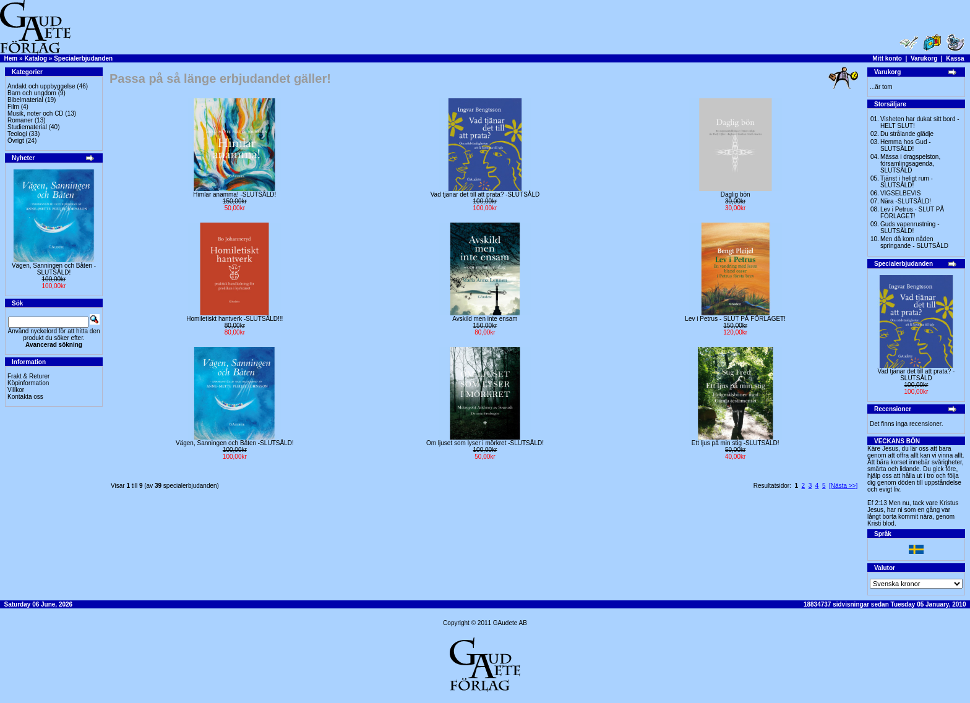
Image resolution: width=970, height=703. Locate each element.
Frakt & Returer (28, 376)
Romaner (20, 120)
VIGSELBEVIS (900, 193)
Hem (11, 58)
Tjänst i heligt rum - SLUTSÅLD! (906, 182)
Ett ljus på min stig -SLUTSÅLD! (735, 443)
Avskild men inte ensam (484, 318)
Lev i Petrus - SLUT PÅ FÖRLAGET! (735, 318)
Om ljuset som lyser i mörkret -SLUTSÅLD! (485, 443)
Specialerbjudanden (83, 58)
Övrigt (15, 140)
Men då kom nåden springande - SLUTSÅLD (914, 242)
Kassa (955, 58)
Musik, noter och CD (35, 113)
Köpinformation (28, 383)
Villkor (15, 389)
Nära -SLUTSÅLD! (905, 201)
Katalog (35, 58)
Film (13, 106)
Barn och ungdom (31, 93)
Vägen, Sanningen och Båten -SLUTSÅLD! (54, 269)
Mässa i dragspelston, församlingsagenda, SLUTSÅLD (910, 163)
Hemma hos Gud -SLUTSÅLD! (905, 145)
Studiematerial (27, 127)
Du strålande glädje (907, 133)
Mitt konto (887, 58)
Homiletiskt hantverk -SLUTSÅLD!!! (234, 318)
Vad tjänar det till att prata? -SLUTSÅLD (485, 194)
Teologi (17, 133)
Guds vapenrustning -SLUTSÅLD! (910, 227)
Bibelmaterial (25, 99)
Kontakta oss (25, 396)
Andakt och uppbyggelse (41, 86)
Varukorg (924, 58)
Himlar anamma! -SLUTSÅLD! (234, 194)
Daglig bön (735, 194)
